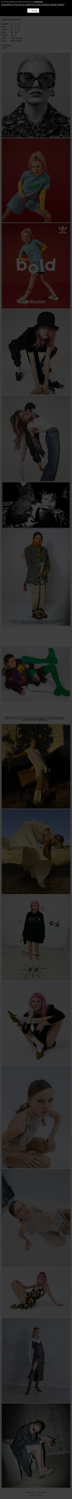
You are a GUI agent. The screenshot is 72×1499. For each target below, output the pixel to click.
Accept (33, 11)
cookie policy (38, 2)
